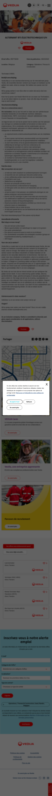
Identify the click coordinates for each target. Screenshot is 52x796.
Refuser (29, 402)
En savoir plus (14, 408)
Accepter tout (14, 402)
